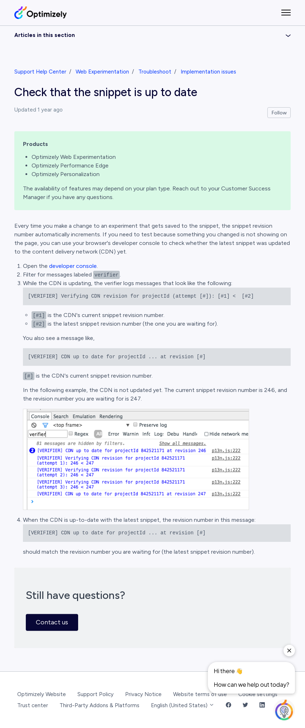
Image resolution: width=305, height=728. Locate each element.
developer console (73, 266)
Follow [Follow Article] (279, 113)
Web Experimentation (102, 71)
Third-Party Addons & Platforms (99, 705)
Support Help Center (40, 71)
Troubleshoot (154, 71)
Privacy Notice (143, 694)
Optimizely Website (41, 694)
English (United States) (182, 705)
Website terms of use (200, 694)
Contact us (52, 622)
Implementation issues (208, 71)
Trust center (32, 705)
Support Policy (95, 694)
